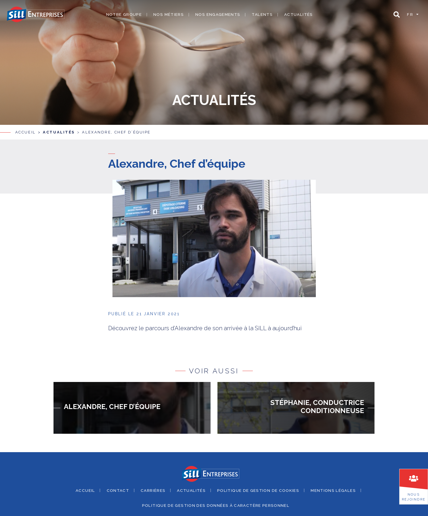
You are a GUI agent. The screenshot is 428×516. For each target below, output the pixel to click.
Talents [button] (262, 14)
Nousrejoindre (413, 496)
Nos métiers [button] (168, 14)
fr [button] (411, 14)
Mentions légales (333, 487)
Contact (118, 487)
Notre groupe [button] (124, 14)
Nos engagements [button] (217, 14)
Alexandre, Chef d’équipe (116, 129)
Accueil (25, 129)
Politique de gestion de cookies (258, 487)
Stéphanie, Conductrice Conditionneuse (317, 403)
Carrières (153, 487)
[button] (396, 14)
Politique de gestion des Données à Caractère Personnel (215, 502)
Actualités (298, 14)
